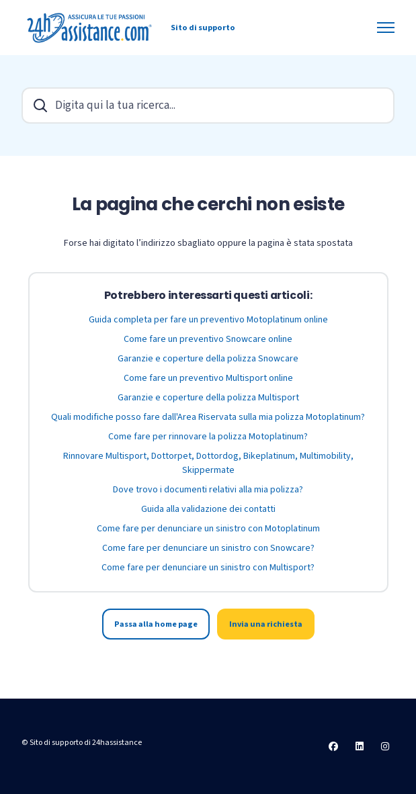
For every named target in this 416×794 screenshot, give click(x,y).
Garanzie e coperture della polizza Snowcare (208, 358)
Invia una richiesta (265, 624)
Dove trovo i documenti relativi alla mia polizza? (208, 489)
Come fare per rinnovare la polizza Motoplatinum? (208, 436)
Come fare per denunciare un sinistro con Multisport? (208, 567)
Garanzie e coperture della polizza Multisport (208, 397)
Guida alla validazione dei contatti (208, 509)
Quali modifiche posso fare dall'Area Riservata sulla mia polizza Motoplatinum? (208, 417)
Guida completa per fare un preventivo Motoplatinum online (208, 319)
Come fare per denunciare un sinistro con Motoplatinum (208, 528)
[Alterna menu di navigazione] (386, 27)
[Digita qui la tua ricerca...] (208, 105)
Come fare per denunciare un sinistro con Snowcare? (208, 548)
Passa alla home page (156, 624)
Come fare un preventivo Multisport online (208, 378)
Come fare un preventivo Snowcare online (208, 339)
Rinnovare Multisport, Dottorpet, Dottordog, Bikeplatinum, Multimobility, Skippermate (208, 463)
